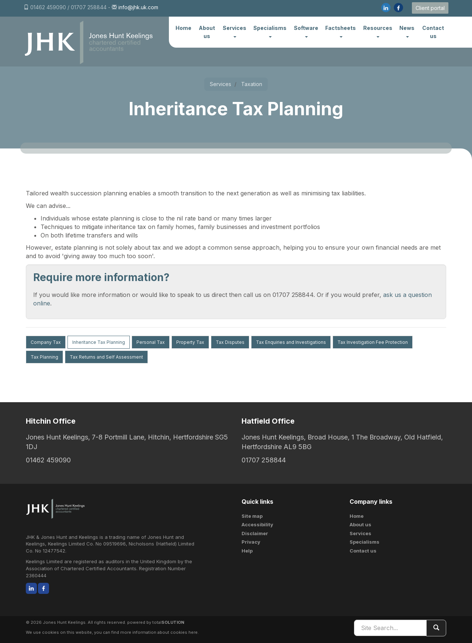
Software (306, 31)
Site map (252, 516)
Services (234, 31)
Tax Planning (44, 357)
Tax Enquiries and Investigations (291, 342)
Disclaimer (255, 533)
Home (183, 28)
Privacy (251, 542)
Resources (377, 31)
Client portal (430, 8)
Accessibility (257, 524)
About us (207, 32)
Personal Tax (150, 342)
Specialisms (270, 31)
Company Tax (46, 342)
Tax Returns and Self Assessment (106, 357)
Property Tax (190, 342)
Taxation (251, 84)
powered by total (155, 622)
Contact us (433, 32)
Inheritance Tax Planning (98, 342)
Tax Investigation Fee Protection (372, 342)
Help (247, 551)
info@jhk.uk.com (138, 7)
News (406, 31)
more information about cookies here (159, 632)
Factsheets (340, 31)
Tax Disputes (230, 342)
